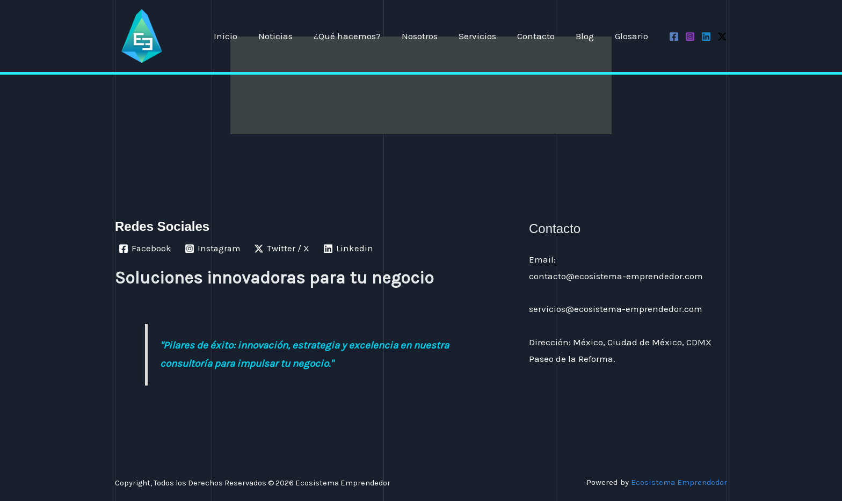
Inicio (245, 36)
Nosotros (431, 36)
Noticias (292, 36)
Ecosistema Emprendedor (678, 482)
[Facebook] (674, 36)
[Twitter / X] (722, 36)
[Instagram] (690, 36)
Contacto (542, 36)
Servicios (486, 36)
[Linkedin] (706, 36)
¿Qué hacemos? (361, 36)
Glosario (632, 36)
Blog (588, 36)
